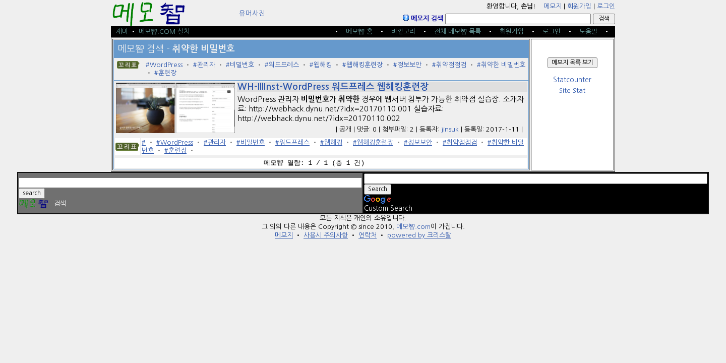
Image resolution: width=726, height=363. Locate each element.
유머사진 (252, 13)
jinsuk (450, 129)
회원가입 (579, 6)
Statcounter (572, 80)
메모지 (552, 6)
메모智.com (413, 226)
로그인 (606, 6)
